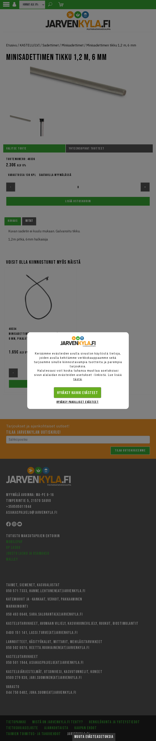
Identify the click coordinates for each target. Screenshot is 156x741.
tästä (77, 379)
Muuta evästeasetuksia (94, 736)
